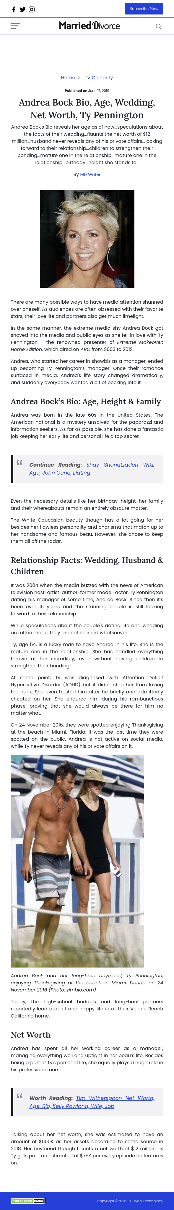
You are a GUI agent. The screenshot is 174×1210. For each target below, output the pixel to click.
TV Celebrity (99, 77)
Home (68, 77)
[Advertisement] (58, 46)
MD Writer (90, 174)
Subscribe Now (144, 8)
